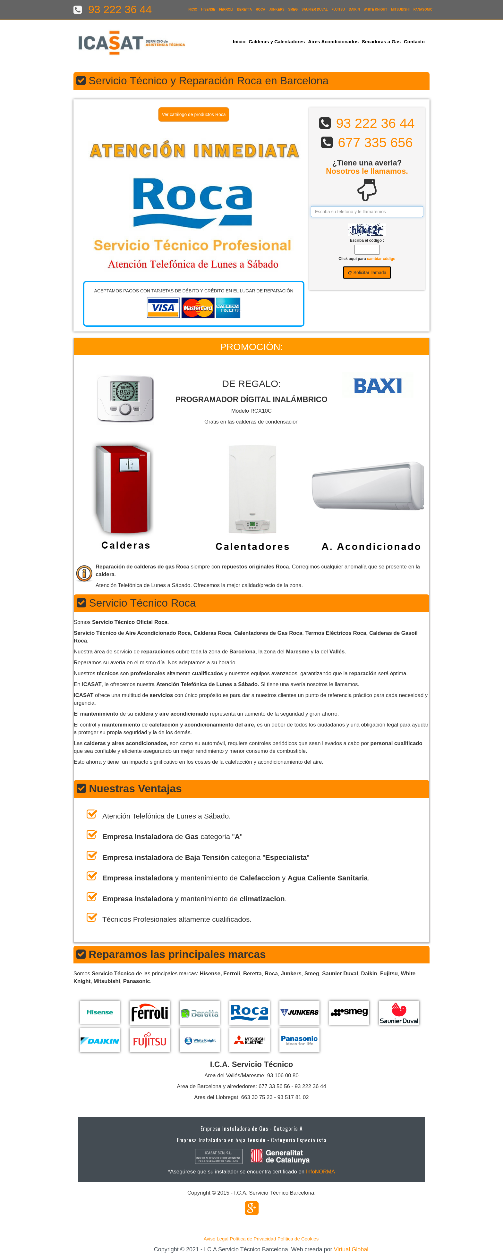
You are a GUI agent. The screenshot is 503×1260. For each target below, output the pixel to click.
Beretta (244, 9)
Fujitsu (338, 9)
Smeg (293, 9)
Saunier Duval (315, 9)
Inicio (192, 9)
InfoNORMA (320, 1172)
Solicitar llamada (367, 272)
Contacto (414, 41)
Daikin (354, 9)
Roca (260, 9)
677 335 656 (375, 142)
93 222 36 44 (375, 123)
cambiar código (381, 258)
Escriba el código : (367, 240)
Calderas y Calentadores (277, 41)
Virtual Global (351, 1249)
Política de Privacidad (253, 1238)
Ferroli (226, 9)
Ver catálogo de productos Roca (194, 114)
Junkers (277, 9)
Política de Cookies (298, 1238)
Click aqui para (366, 258)
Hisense (208, 9)
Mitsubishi (400, 9)
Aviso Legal (216, 1238)
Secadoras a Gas (381, 41)
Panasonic (422, 9)
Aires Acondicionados (333, 41)
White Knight (375, 9)
